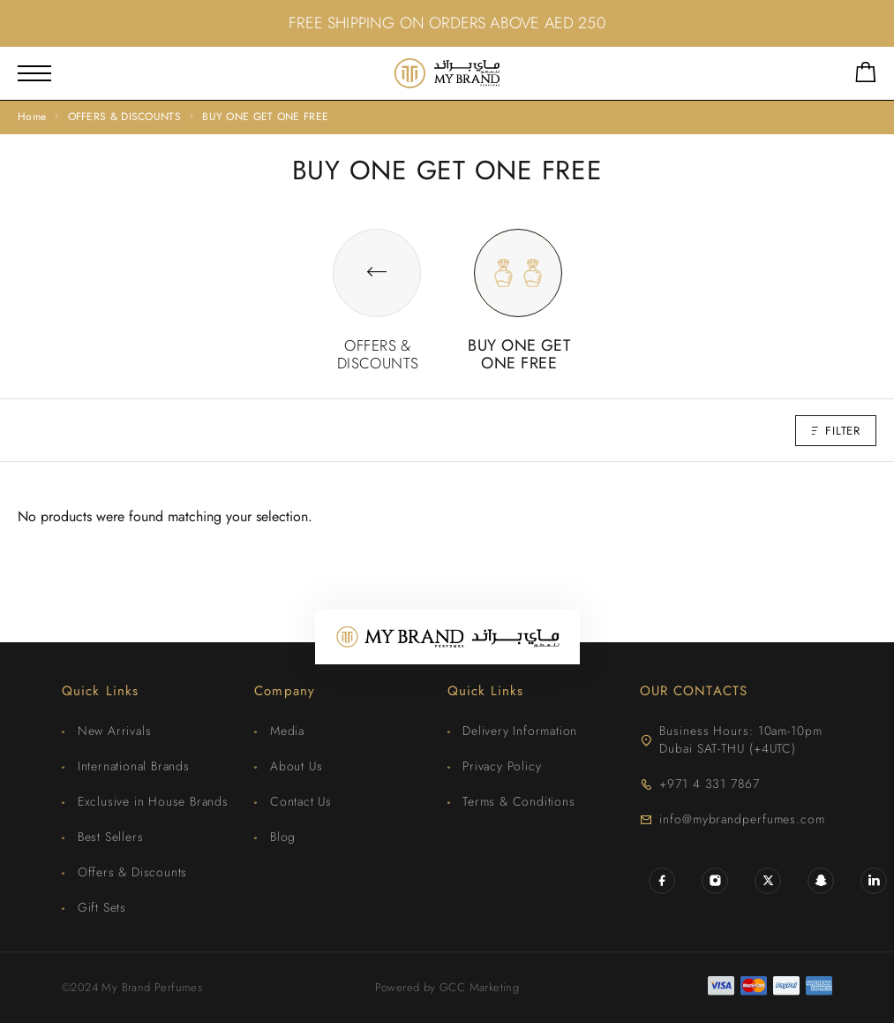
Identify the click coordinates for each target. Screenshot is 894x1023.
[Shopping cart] (865, 75)
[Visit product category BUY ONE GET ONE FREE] (518, 337)
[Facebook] (661, 880)
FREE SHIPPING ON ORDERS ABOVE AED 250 (447, 22)
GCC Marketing (479, 987)
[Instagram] (714, 880)
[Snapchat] (820, 880)
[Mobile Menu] (34, 73)
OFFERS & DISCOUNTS (124, 117)
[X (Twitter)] (767, 880)
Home (32, 117)
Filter (835, 430)
